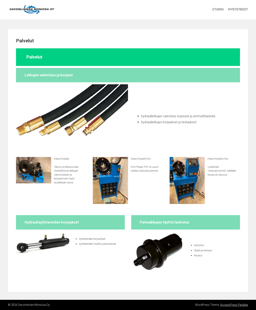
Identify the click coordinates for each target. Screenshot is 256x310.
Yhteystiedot (238, 9)
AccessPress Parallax (234, 304)
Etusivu (218, 9)
